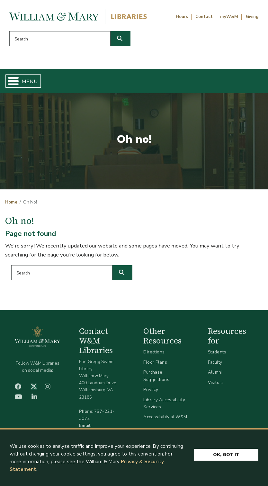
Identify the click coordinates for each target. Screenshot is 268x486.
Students (217, 352)
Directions (154, 352)
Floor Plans (155, 362)
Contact (204, 17)
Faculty (215, 362)
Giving (252, 17)
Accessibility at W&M (165, 417)
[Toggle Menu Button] (10, 81)
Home (11, 202)
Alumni (215, 372)
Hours (182, 17)
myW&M (229, 17)
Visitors (216, 382)
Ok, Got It (226, 455)
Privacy (150, 389)
